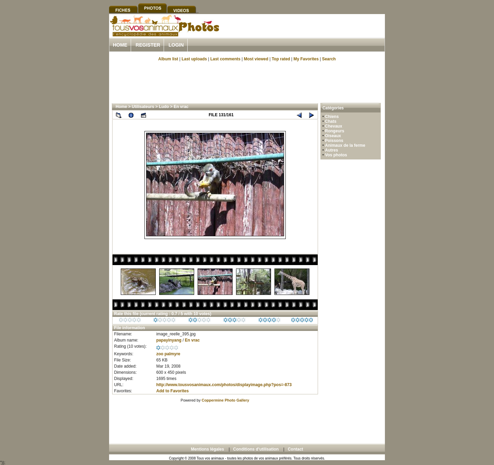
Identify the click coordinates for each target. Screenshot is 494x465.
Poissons (334, 140)
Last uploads (194, 59)
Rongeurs (334, 131)
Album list (168, 59)
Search (329, 59)
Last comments (225, 59)
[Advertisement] (304, 33)
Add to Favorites (172, 391)
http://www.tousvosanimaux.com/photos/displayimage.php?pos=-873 (224, 384)
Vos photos (336, 155)
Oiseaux (333, 135)
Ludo (164, 106)
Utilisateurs (143, 106)
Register (148, 45)
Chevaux (333, 126)
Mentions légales (207, 449)
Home (120, 45)
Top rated (281, 59)
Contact (295, 449)
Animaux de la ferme (345, 145)
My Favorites (306, 59)
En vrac (181, 106)
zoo (159, 353)
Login (176, 45)
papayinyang (168, 340)
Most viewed (256, 59)
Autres (331, 150)
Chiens (332, 116)
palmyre (172, 353)
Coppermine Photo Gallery (225, 400)
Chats (330, 121)
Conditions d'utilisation (256, 449)
